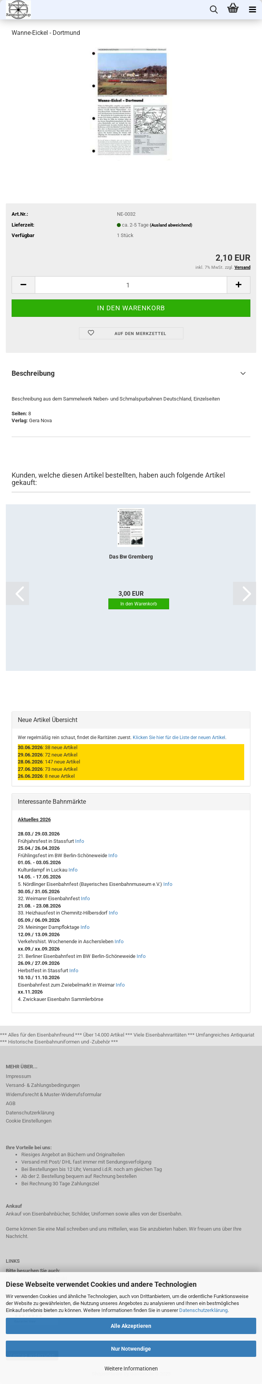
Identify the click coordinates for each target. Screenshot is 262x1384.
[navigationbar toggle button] (252, 9)
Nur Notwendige (131, 1349)
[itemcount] (131, 285)
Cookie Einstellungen (28, 1121)
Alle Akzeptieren (131, 1326)
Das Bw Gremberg (131, 557)
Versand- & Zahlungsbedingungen (43, 1085)
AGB (10, 1103)
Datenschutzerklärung (203, 1310)
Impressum (18, 1076)
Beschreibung (33, 373)
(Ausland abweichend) (171, 225)
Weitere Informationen (131, 1368)
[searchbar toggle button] (213, 9)
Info (79, 841)
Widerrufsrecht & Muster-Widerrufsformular (53, 1094)
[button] (17, 593)
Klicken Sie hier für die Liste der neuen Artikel (179, 737)
